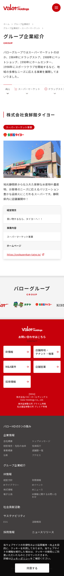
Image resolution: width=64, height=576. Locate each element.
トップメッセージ (41, 441)
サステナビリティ (14, 516)
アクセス (36, 455)
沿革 (5, 455)
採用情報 (9, 532)
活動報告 (36, 521)
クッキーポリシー (20, 558)
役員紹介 (36, 446)
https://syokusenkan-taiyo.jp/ (24, 254)
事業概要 (7, 450)
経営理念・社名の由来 (14, 446)
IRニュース (37, 489)
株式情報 (7, 489)
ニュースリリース (43, 532)
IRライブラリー (11, 485)
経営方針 (7, 480)
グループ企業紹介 (14, 465)
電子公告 (7, 494)
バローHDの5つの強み (17, 426)
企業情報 (9, 435)
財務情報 (36, 480)
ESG (5, 521)
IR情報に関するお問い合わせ (44, 495)
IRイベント (37, 485)
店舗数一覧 (38, 450)
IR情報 (7, 474)
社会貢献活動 (11, 507)
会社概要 (7, 441)
